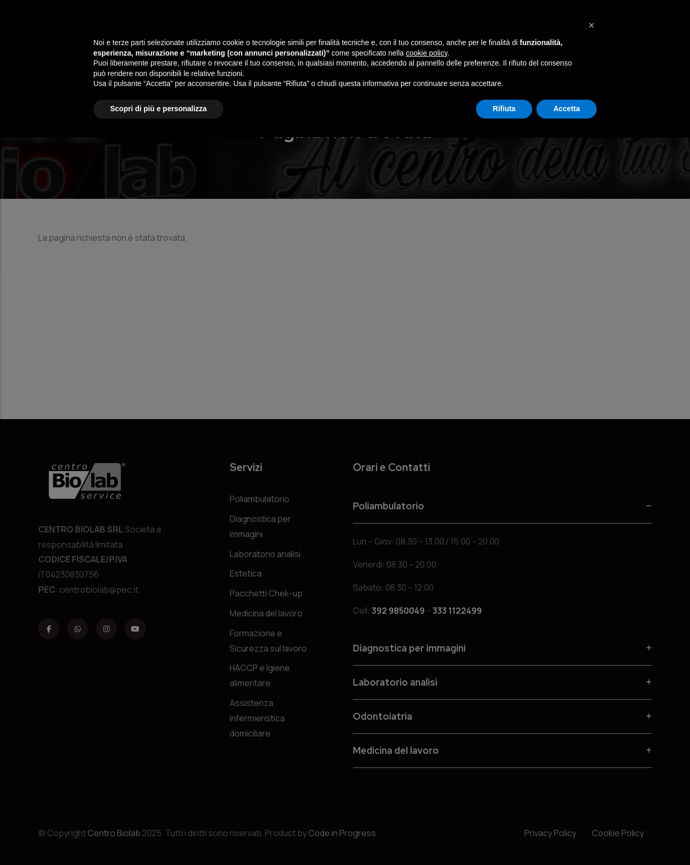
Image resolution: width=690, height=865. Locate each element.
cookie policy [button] (426, 53)
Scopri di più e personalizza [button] (158, 108)
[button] (591, 25)
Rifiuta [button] (504, 108)
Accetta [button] (566, 108)
